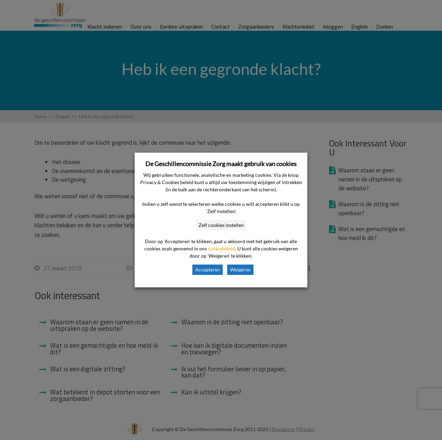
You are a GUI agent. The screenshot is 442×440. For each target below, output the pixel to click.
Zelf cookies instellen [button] (221, 225)
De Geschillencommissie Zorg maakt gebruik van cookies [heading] (221, 164)
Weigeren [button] (240, 269)
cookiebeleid (221, 248)
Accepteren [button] (207, 269)
